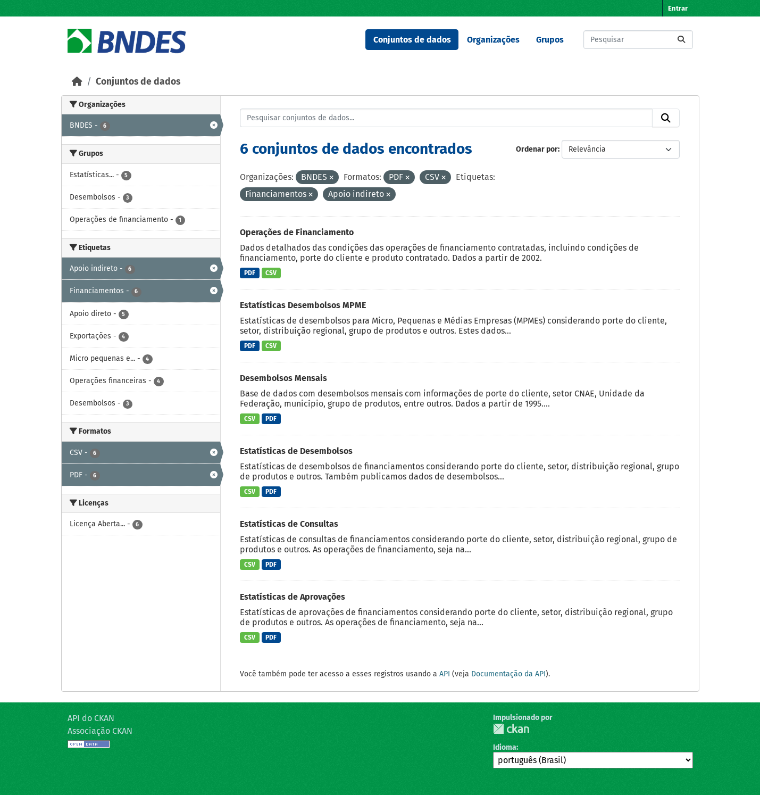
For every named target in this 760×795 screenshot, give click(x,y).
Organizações (493, 40)
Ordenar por (537, 149)
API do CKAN (91, 718)
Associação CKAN (100, 731)
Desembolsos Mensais (283, 378)
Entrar (678, 8)
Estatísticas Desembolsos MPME (303, 305)
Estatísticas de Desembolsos (296, 451)
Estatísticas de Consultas (289, 524)
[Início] (77, 81)
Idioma (504, 747)
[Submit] (681, 39)
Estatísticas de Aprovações (292, 597)
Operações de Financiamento (297, 232)
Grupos (550, 40)
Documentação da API (508, 673)
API (444, 673)
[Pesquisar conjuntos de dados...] (638, 39)
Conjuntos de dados (412, 40)
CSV (271, 273)
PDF (249, 273)
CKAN (511, 728)
